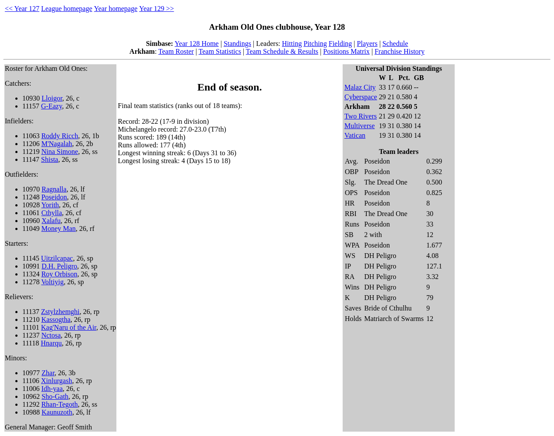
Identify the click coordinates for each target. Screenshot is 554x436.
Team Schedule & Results (282, 51)
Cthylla (51, 212)
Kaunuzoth (57, 412)
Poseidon (54, 197)
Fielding (340, 43)
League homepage (66, 8)
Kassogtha (55, 319)
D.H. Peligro (59, 266)
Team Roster (176, 51)
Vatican (354, 135)
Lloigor (52, 98)
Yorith (50, 205)
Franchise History (399, 51)
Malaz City (360, 87)
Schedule (395, 43)
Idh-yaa (52, 388)
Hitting (292, 43)
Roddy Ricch (59, 136)
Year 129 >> (156, 8)
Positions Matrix (346, 51)
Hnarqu (51, 343)
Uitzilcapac (57, 258)
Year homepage (115, 8)
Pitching (315, 43)
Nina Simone (59, 151)
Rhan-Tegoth (59, 404)
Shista (49, 159)
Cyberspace (360, 97)
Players (367, 43)
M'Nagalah (56, 143)
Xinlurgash (56, 380)
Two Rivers (360, 116)
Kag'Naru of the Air (68, 327)
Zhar (48, 373)
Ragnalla (54, 189)
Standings (237, 43)
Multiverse (359, 125)
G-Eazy (51, 106)
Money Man (58, 228)
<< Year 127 (22, 8)
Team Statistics (220, 51)
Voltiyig (52, 282)
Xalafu (51, 220)
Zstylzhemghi (60, 311)
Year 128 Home (197, 43)
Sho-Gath (55, 396)
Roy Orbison (59, 274)
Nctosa (50, 335)
